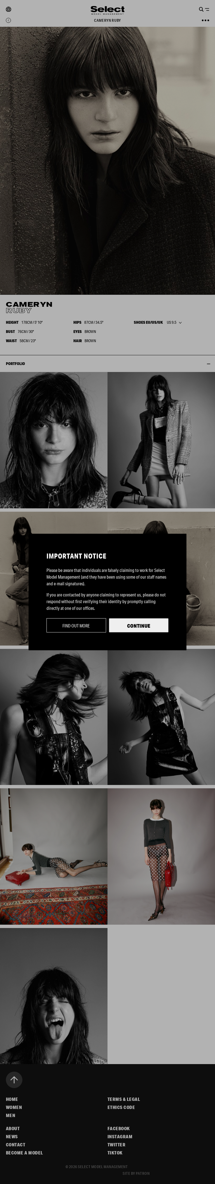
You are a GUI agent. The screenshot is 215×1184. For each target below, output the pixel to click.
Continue (138, 625)
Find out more (76, 626)
